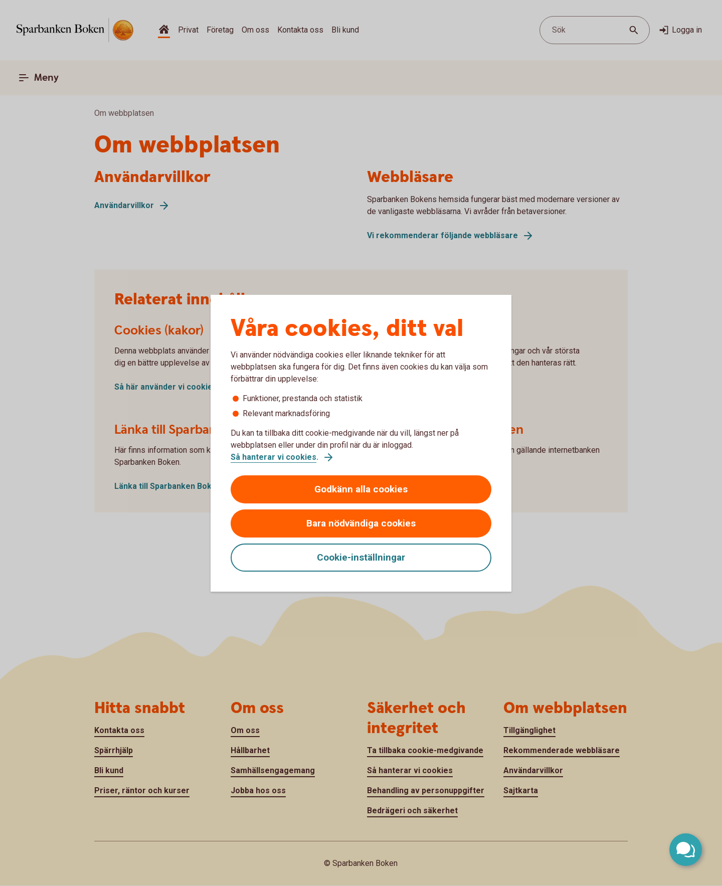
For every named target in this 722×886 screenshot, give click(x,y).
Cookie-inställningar (361, 557)
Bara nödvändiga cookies (361, 523)
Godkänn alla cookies (361, 489)
